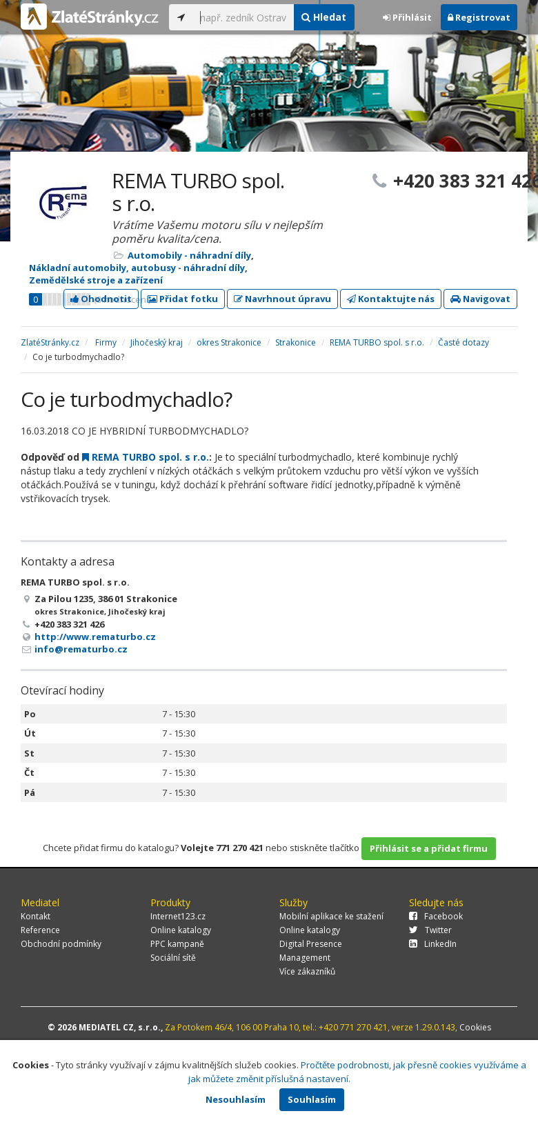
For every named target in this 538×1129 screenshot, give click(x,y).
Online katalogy (180, 930)
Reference (40, 930)
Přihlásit (407, 17)
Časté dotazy (463, 342)
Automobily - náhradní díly (189, 255)
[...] (243, 17)
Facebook (436, 916)
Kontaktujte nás (391, 298)
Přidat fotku (183, 298)
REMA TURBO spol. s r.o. (377, 342)
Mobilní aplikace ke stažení (331, 916)
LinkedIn (433, 944)
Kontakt (35, 916)
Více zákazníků (307, 971)
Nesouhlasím (236, 1099)
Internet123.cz (178, 916)
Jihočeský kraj (156, 342)
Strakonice (295, 342)
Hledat (323, 16)
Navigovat (480, 298)
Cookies (475, 1027)
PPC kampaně (177, 944)
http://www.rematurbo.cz (95, 636)
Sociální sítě (173, 957)
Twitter (430, 930)
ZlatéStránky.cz (50, 342)
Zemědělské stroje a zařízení (96, 280)
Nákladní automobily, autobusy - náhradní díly (137, 267)
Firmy (106, 342)
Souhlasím (312, 1099)
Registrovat (479, 17)
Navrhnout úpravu (282, 298)
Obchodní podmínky (61, 944)
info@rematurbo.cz (81, 649)
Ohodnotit (101, 298)
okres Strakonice (229, 342)
